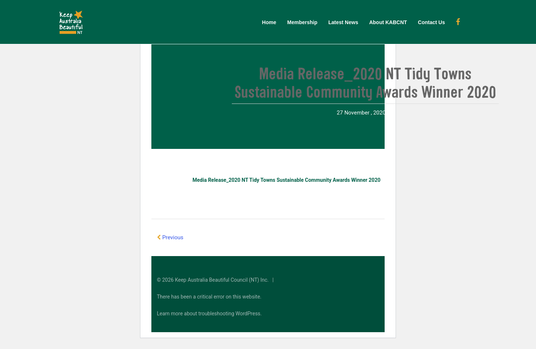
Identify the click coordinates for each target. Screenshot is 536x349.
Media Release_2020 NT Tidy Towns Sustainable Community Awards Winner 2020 (287, 180)
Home (269, 22)
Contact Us (431, 22)
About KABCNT (388, 22)
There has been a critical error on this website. (209, 297)
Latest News (343, 22)
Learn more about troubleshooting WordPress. (209, 313)
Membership (302, 22)
